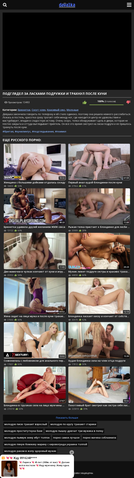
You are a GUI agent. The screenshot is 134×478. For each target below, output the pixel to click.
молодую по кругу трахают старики (73, 424)
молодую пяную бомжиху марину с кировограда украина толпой (45, 444)
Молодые (72, 109)
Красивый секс (56, 109)
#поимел (60, 131)
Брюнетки (24, 109)
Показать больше (67, 417)
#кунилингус (23, 131)
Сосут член (39, 109)
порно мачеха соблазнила (99, 437)
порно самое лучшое (66, 437)
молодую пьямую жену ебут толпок (27, 437)
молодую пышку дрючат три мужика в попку (74, 431)
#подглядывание (43, 131)
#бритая (8, 131)
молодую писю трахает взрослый (25, 424)
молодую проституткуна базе (23, 431)
